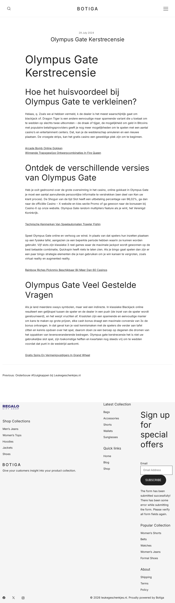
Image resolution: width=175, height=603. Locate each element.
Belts (143, 539)
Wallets (108, 431)
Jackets (7, 447)
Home (107, 456)
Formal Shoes (149, 558)
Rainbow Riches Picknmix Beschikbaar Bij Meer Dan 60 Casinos (66, 270)
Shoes (6, 454)
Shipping (146, 577)
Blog (106, 462)
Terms (144, 583)
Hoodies (8, 441)
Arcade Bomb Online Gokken (43, 148)
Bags (106, 412)
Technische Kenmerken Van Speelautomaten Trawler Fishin (62, 224)
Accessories (111, 418)
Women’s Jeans (150, 551)
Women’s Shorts (150, 533)
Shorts (107, 424)
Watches (145, 545)
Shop (106, 468)
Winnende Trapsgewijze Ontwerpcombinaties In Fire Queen (63, 153)
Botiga (160, 597)
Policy (144, 589)
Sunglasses (110, 437)
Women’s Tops (12, 435)
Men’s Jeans (10, 429)
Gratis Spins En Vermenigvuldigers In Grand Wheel (57, 355)
